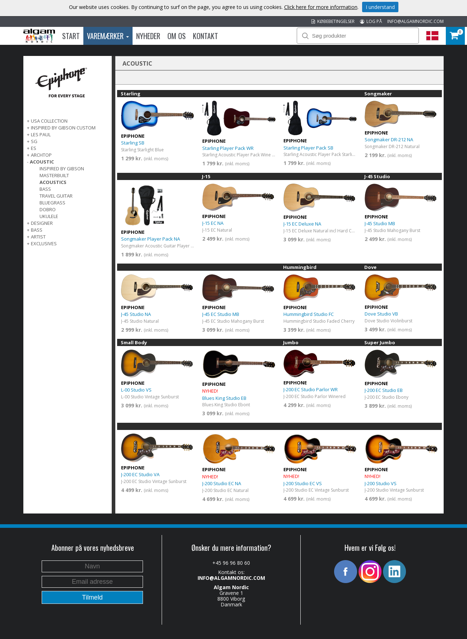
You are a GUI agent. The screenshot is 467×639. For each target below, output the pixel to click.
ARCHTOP (41, 155)
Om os (176, 35)
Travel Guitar (56, 196)
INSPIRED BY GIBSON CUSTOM (63, 127)
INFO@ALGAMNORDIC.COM (415, 21)
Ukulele (49, 216)
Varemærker (108, 35)
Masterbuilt (54, 175)
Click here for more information (320, 7)
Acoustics (53, 182)
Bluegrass (52, 202)
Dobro (48, 209)
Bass (45, 189)
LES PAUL (41, 134)
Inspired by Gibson (62, 168)
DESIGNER (42, 223)
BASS (36, 230)
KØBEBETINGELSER (333, 21)
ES (33, 148)
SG (34, 141)
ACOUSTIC (42, 161)
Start (71, 35)
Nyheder (148, 35)
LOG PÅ (371, 21)
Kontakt (205, 35)
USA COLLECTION (49, 121)
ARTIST (38, 236)
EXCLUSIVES (44, 243)
